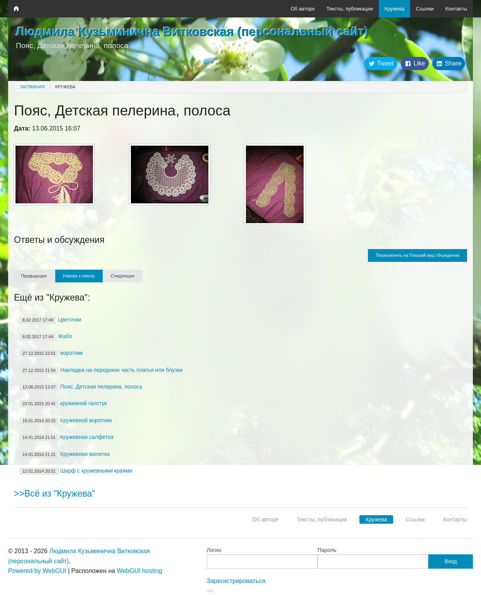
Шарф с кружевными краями (75, 471)
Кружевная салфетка (66, 437)
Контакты (456, 9)
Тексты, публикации (349, 9)
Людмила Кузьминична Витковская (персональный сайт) (192, 31)
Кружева (394, 9)
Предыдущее (34, 275)
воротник (51, 353)
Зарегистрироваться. (237, 581)
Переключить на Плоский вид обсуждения (417, 255)
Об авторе (302, 9)
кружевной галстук (63, 404)
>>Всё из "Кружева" (54, 493)
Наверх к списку (79, 275)
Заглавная (32, 86)
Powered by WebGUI (37, 570)
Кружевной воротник (65, 421)
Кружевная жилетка (64, 454)
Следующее (123, 275)
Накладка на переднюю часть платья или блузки (100, 370)
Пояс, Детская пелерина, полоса (80, 387)
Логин (214, 550)
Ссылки (425, 9)
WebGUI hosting (139, 570)
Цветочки (50, 320)
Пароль (327, 550)
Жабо (45, 336)
